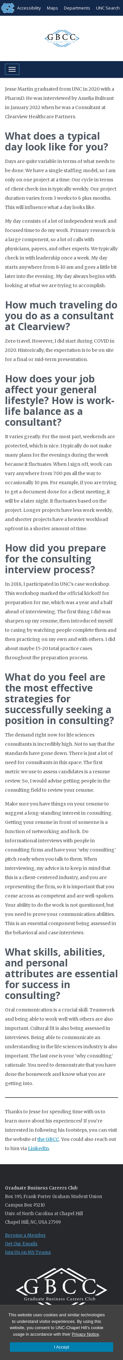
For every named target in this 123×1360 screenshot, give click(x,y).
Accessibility (29, 8)
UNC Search (108, 8)
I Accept (61, 1347)
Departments (77, 8)
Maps (52, 8)
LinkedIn (38, 1148)
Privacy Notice (85, 1334)
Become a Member (25, 1235)
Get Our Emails (21, 1244)
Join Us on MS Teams (28, 1252)
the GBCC (48, 1139)
